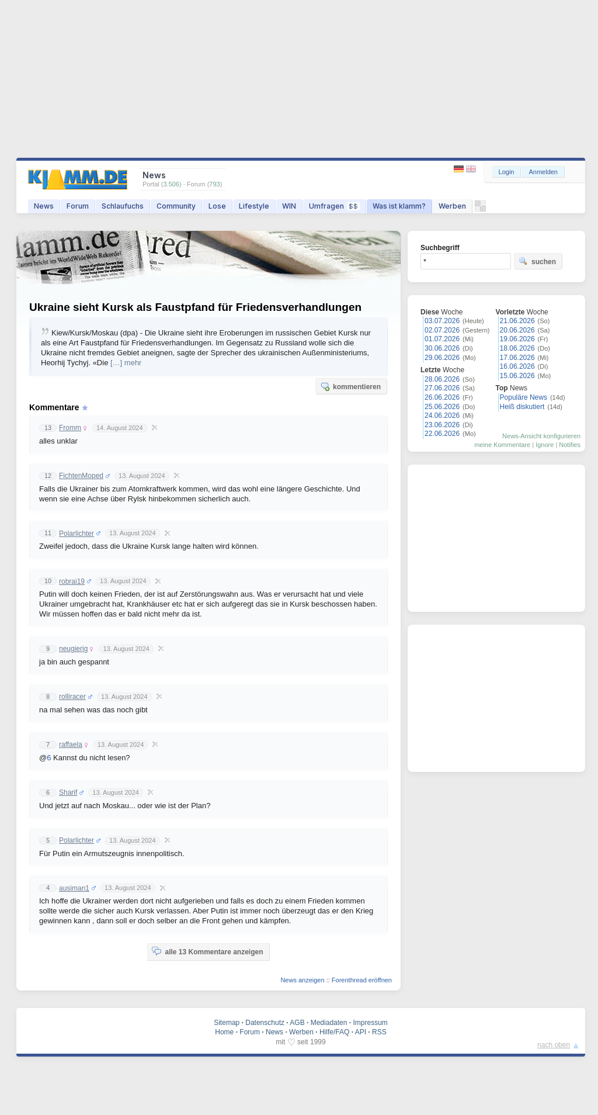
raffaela (70, 744)
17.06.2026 (517, 358)
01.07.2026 (442, 339)
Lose (217, 206)
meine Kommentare (502, 444)
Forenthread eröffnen (362, 980)
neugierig (73, 648)
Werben (452, 206)
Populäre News (523, 397)
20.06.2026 (517, 330)
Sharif (68, 792)
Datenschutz (264, 1023)
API (360, 1032)
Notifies (569, 444)
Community (176, 206)
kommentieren (350, 386)
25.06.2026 (442, 407)
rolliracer (72, 696)
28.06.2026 (442, 379)
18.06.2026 (517, 348)
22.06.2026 (442, 434)
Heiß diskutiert (522, 407)
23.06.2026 (442, 425)
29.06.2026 (442, 358)
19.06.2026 (517, 339)
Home (224, 1032)
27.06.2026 (442, 388)
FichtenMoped (81, 475)
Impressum (370, 1023)
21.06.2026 (517, 321)
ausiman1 (74, 888)
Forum (78, 206)
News (44, 206)
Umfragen (334, 206)
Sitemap (226, 1023)
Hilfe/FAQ (334, 1032)
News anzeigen (302, 980)
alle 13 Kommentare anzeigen (207, 951)
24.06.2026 (442, 415)
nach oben (553, 1045)
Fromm (70, 427)
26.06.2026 (442, 397)
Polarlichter (76, 533)
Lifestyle (254, 206)
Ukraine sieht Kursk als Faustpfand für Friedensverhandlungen (195, 307)
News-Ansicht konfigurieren (541, 435)
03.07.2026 (442, 321)
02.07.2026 (442, 330)
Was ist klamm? (399, 206)
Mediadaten (329, 1023)
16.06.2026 (517, 366)
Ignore (545, 444)
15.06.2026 (517, 376)
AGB (297, 1023)
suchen (537, 261)
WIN (289, 206)
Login (506, 171)
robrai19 (72, 581)
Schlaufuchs (123, 206)
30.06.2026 (442, 348)
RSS (379, 1032)
